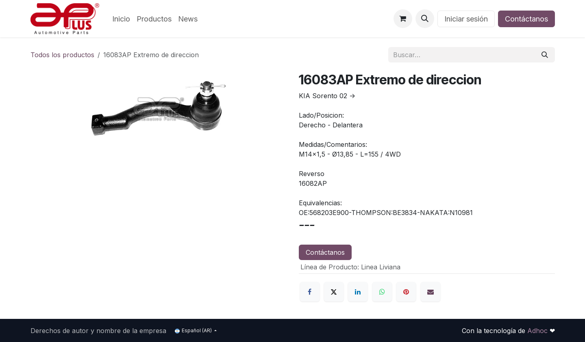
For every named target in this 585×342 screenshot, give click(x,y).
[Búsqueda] (545, 54)
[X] (334, 291)
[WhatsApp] (382, 291)
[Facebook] (310, 291)
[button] (424, 18)
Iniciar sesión (466, 19)
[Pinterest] (406, 291)
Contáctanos (526, 19)
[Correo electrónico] (430, 291)
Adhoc (538, 331)
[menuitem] (121, 19)
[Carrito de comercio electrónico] (403, 18)
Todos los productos (62, 55)
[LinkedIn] (358, 291)
